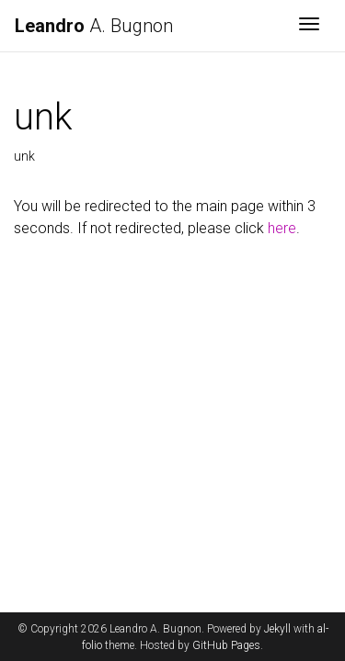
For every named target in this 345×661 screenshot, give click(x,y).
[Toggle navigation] (309, 26)
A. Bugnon (94, 26)
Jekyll (277, 628)
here (282, 228)
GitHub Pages (226, 645)
